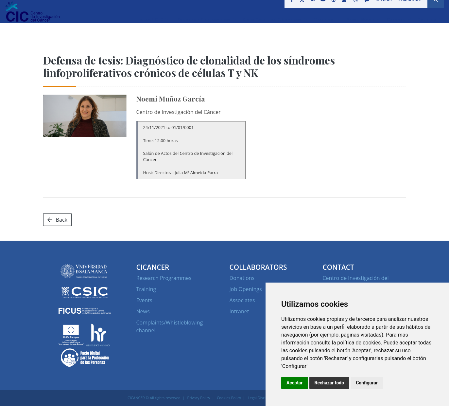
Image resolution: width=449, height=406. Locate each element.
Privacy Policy (198, 397)
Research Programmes (164, 278)
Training (146, 289)
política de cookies (359, 343)
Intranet (381, 8)
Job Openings (246, 289)
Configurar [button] (367, 382)
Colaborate (407, 8)
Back (57, 219)
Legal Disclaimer (262, 397)
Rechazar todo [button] (329, 382)
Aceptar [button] (294, 382)
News (143, 311)
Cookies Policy (229, 397)
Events (144, 300)
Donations (242, 278)
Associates (242, 300)
